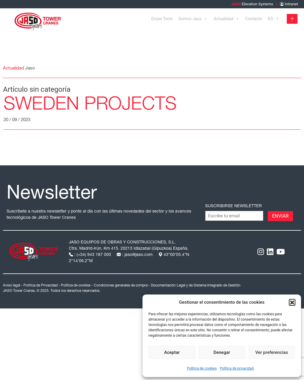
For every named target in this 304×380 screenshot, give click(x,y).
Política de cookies (202, 368)
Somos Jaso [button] (193, 18)
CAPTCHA (216, 215)
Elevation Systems (252, 4)
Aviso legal (11, 285)
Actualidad (226, 18)
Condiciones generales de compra (121, 285)
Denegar (221, 352)
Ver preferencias (271, 352)
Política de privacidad (237, 368)
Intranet (289, 4)
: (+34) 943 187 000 (90, 255)
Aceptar (172, 352)
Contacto (253, 18)
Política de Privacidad (40, 285)
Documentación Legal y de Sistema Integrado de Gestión (195, 285)
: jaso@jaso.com (135, 255)
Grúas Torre (161, 18)
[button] (292, 302)
